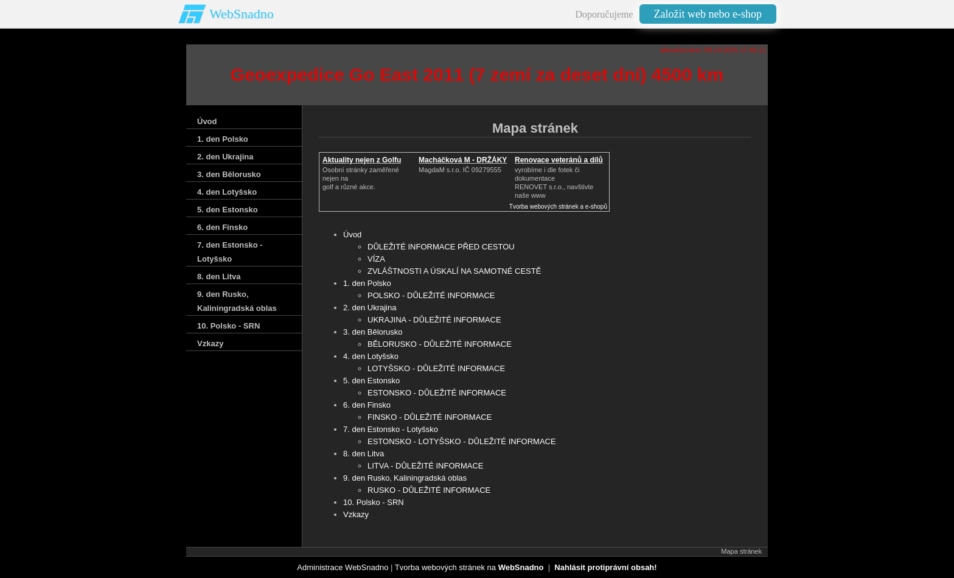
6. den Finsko (367, 404)
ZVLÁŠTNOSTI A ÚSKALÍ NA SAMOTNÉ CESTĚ (454, 271)
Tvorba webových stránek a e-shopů (558, 206)
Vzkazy (356, 514)
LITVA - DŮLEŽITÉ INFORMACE (425, 465)
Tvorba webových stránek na (469, 567)
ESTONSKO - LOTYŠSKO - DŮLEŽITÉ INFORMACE (461, 441)
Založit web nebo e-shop (708, 14)
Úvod (352, 234)
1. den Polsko (367, 283)
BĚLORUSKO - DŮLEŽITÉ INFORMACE (439, 344)
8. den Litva (363, 453)
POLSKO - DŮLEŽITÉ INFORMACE (431, 295)
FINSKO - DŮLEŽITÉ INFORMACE (429, 417)
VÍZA (376, 258)
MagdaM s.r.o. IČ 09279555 (460, 169)
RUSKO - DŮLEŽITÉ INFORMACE (428, 490)
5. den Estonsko (371, 380)
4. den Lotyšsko (371, 356)
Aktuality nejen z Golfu (361, 160)
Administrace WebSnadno (342, 567)
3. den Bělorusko (373, 331)
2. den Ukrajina (369, 307)
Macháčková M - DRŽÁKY (463, 160)
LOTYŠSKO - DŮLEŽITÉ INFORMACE (436, 368)
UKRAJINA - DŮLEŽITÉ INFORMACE (434, 319)
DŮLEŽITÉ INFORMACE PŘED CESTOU (441, 246)
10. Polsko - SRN (373, 502)
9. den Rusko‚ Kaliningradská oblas (405, 477)
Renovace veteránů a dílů (559, 160)
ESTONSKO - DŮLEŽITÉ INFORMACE (436, 392)
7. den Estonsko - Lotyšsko (390, 429)
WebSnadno (241, 13)
